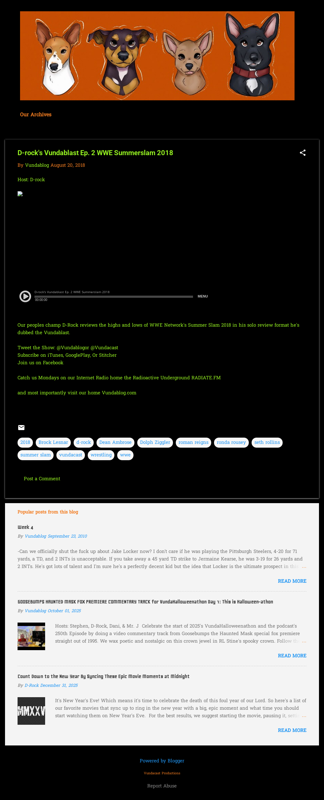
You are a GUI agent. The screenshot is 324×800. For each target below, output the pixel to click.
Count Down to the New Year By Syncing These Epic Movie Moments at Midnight (104, 676)
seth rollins (267, 442)
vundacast (70, 455)
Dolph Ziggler (155, 442)
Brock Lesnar (53, 442)
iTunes (55, 355)
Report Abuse (162, 786)
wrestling (101, 455)
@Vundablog (71, 348)
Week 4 (25, 527)
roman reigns (193, 442)
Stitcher (108, 355)
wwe (125, 455)
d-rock (83, 442)
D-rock (38, 179)
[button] (302, 153)
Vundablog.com (119, 393)
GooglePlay (77, 355)
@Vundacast (104, 348)
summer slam (35, 455)
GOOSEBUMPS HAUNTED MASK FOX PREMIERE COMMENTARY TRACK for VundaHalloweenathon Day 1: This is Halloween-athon (145, 602)
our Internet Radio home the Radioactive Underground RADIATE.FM (144, 378)
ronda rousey (231, 442)
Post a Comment (42, 479)
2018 (25, 442)
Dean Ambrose (115, 442)
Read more (292, 581)
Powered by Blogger (162, 761)
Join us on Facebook (40, 363)
